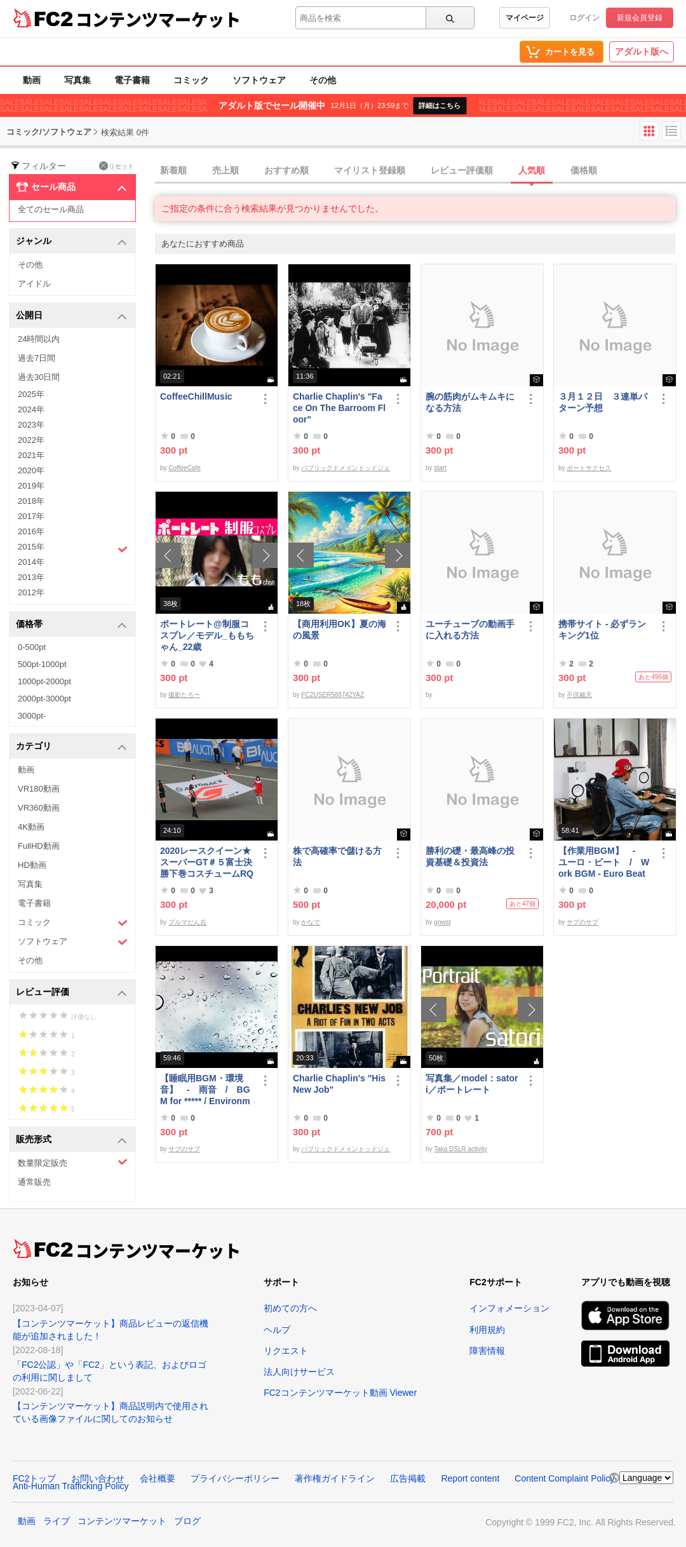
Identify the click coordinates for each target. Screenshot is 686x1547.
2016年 (31, 531)
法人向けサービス (299, 1372)
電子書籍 (132, 80)
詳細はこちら (440, 105)
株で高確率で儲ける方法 (337, 856)
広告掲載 (408, 1478)
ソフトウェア (259, 80)
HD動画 (32, 865)
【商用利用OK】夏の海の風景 (339, 629)
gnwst (442, 922)
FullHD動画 (39, 846)
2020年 (31, 470)
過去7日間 (36, 358)
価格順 (583, 170)
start (440, 467)
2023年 (31, 424)
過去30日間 (39, 377)
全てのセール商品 (51, 209)
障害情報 (487, 1351)
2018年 (31, 501)
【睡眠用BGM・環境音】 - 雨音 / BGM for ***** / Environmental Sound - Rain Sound (206, 1090)
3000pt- (32, 715)
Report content (470, 1478)
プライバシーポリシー (235, 1478)
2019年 (31, 485)
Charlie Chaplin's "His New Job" (339, 1084)
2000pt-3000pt (44, 698)
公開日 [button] (71, 316)
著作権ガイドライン (335, 1478)
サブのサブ (582, 922)
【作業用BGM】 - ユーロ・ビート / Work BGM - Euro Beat (603, 862)
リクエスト (286, 1351)
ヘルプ (277, 1330)
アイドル (34, 283)
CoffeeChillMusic (196, 396)
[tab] (420, 171)
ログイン (584, 17)
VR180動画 (39, 789)
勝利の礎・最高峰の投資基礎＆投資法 (470, 856)
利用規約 (487, 1330)
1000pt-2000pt (44, 681)
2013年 (31, 577)
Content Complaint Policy (564, 1478)
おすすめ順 (286, 170)
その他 (322, 80)
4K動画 (31, 827)
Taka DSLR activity (460, 1148)
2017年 (31, 516)
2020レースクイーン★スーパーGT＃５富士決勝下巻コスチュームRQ (206, 862)
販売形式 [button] (71, 1140)
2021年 (31, 455)
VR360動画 (39, 808)
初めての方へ (290, 1308)
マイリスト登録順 (369, 170)
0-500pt (32, 647)
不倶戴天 (579, 694)
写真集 (77, 80)
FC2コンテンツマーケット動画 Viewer (340, 1393)
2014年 (31, 562)
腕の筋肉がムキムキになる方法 (470, 402)
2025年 (31, 394)
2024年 (31, 409)
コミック (191, 80)
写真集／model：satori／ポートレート (472, 1084)
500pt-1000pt (42, 664)
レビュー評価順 (462, 170)
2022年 (31, 440)
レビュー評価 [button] (71, 993)
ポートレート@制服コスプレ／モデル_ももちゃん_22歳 (207, 635)
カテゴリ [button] (71, 747)
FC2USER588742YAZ (332, 694)
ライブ (56, 1521)
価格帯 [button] (71, 625)
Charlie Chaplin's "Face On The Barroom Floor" (339, 407)
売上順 (225, 170)
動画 (32, 80)
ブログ (187, 1521)
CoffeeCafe (184, 467)
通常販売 (34, 1182)
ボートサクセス (589, 467)
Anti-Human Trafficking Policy (71, 1486)
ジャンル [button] (71, 242)
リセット (116, 165)
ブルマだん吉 (187, 922)
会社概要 (157, 1478)
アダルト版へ (641, 51)
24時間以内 (39, 339)
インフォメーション (509, 1308)
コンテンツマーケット (158, 19)
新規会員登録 (639, 17)
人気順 (531, 170)
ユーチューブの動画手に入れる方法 (470, 629)
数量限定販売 (73, 1162)
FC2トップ (34, 1478)
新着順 (173, 170)
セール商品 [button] (71, 187)
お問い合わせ (97, 1478)
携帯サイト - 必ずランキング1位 (602, 629)
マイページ (525, 17)
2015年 (73, 548)
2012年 (31, 592)
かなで (310, 922)
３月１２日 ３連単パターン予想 (602, 402)
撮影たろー (184, 694)
